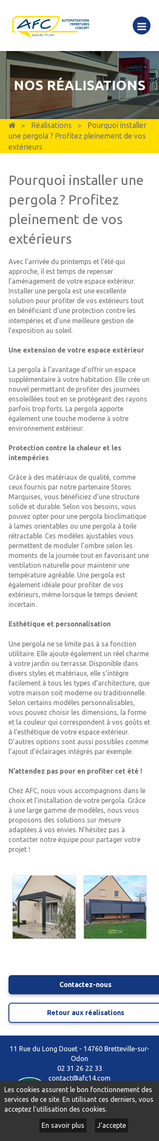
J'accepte (111, 1125)
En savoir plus (63, 1125)
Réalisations (51, 125)
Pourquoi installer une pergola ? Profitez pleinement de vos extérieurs (77, 136)
